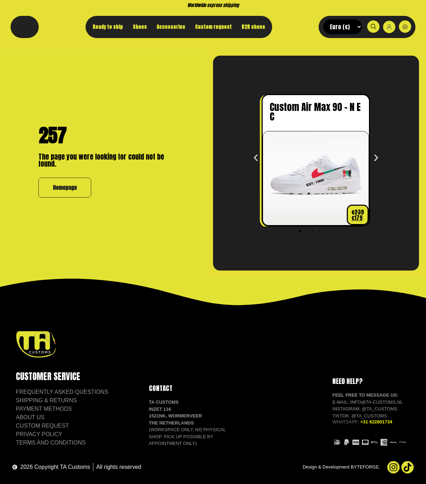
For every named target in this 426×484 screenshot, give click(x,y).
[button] (255, 157)
